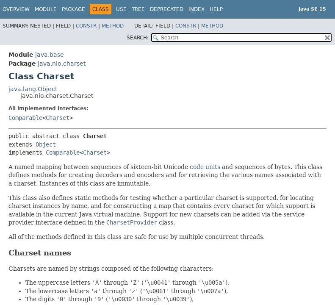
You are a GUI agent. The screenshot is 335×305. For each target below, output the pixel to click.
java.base (49, 54)
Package (73, 9)
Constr (86, 26)
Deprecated (166, 9)
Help (216, 9)
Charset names (39, 252)
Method (113, 26)
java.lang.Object (32, 89)
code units (205, 167)
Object (46, 144)
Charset (57, 117)
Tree (138, 9)
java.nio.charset (62, 63)
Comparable (25, 117)
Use (121, 9)
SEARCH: (138, 38)
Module (46, 9)
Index (196, 9)
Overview (16, 9)
